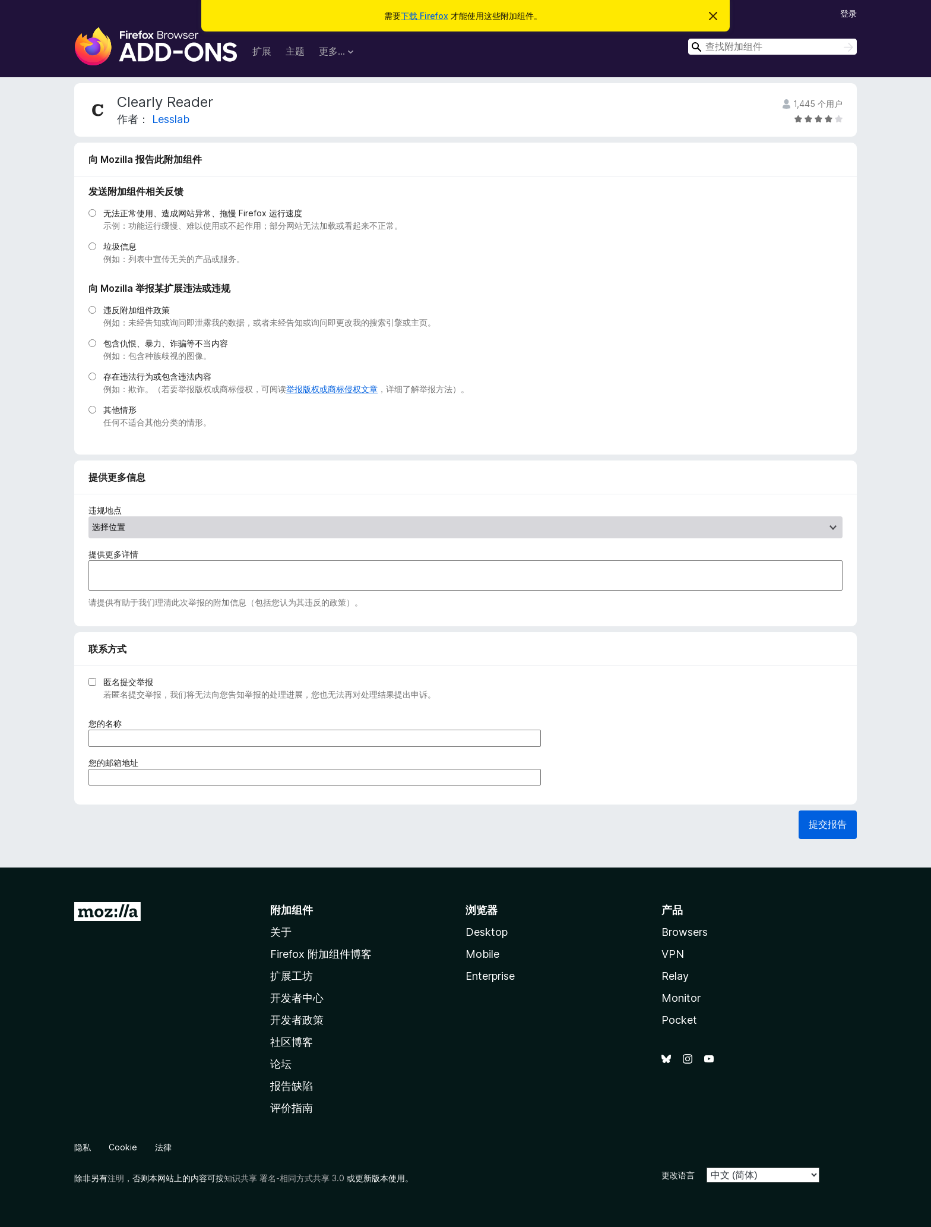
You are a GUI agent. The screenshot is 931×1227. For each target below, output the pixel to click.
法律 (163, 1147)
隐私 (82, 1147)
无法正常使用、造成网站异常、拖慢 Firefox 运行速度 (202, 213)
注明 (115, 1178)
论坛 (281, 1064)
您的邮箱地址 (117, 762)
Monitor (681, 998)
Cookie (123, 1147)
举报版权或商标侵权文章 (332, 389)
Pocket (679, 1020)
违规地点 (105, 510)
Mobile (482, 954)
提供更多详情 (113, 554)
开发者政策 (297, 1020)
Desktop (487, 932)
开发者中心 (297, 998)
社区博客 (291, 1042)
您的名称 (108, 723)
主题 (295, 51)
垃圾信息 (120, 246)
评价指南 (291, 1108)
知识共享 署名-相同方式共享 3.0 (284, 1178)
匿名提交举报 (128, 682)
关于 (281, 932)
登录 (848, 13)
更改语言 (678, 1175)
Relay (675, 976)
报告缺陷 (291, 1086)
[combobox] (772, 47)
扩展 (261, 51)
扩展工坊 (291, 976)
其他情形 (120, 410)
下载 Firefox (424, 16)
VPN (672, 954)
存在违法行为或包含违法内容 (157, 376)
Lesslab (170, 119)
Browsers (684, 932)
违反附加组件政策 (136, 310)
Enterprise (490, 976)
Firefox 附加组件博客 (321, 954)
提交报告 (828, 824)
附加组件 (291, 910)
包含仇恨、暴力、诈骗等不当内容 (165, 343)
